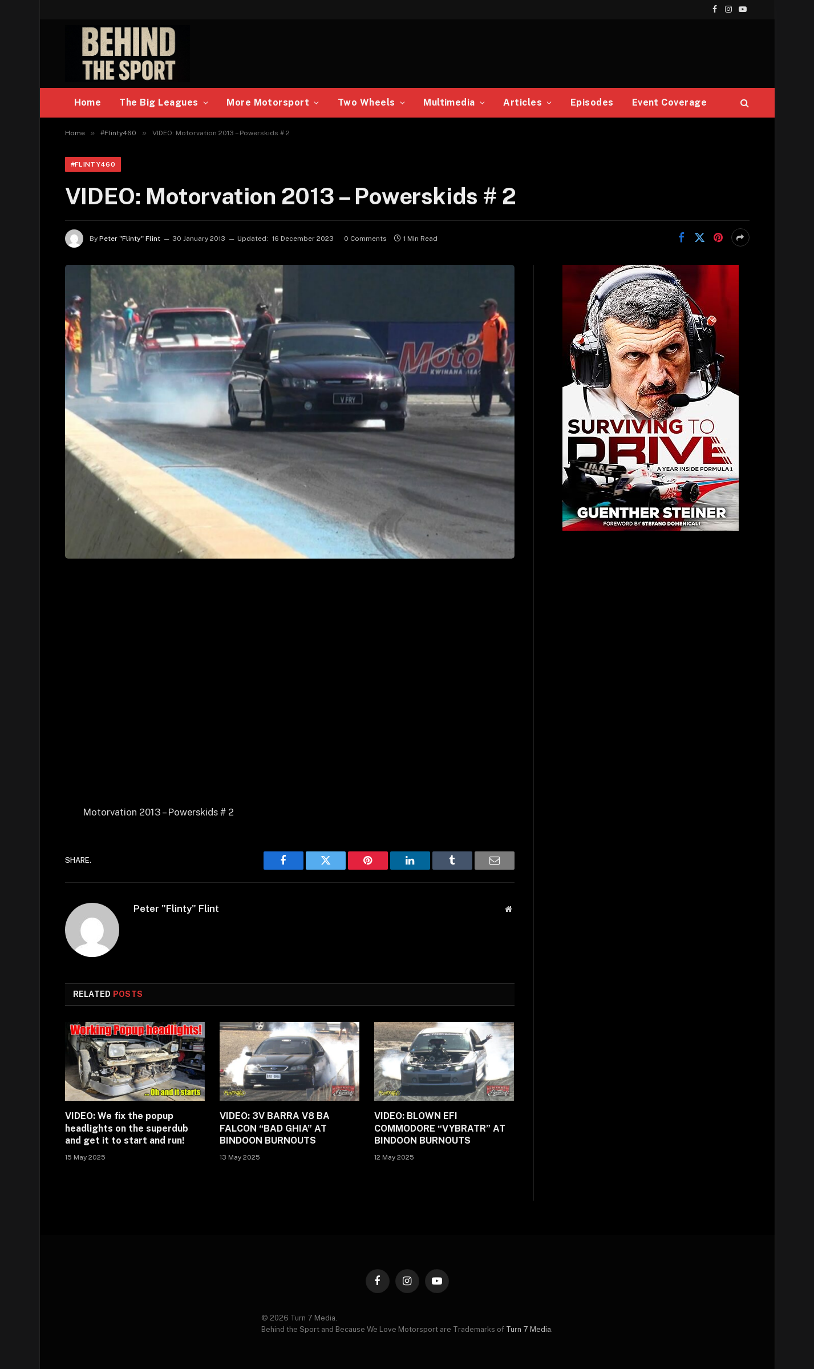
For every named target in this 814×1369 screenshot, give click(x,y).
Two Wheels (366, 102)
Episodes (592, 102)
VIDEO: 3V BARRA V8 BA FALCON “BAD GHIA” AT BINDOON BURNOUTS (275, 1128)
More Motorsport (267, 102)
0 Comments (365, 239)
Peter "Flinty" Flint (129, 239)
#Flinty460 (93, 164)
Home (88, 102)
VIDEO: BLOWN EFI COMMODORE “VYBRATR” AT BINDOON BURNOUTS (439, 1128)
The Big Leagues (158, 102)
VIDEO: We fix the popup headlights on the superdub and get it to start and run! (126, 1128)
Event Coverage (669, 102)
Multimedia (449, 102)
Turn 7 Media (528, 1329)
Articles (522, 102)
